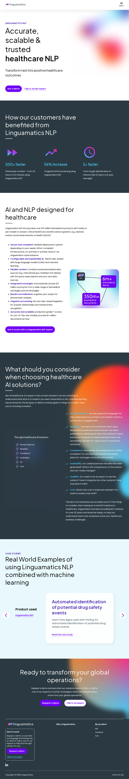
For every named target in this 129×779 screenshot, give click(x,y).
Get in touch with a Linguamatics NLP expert (30, 329)
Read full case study (62, 634)
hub (97, 736)
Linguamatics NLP (24, 615)
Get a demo (13, 88)
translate (99, 732)
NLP (96, 728)
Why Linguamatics (65, 724)
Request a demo (50, 703)
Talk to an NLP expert (35, 88)
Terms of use (118, 775)
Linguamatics (15, 5)
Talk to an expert (75, 703)
